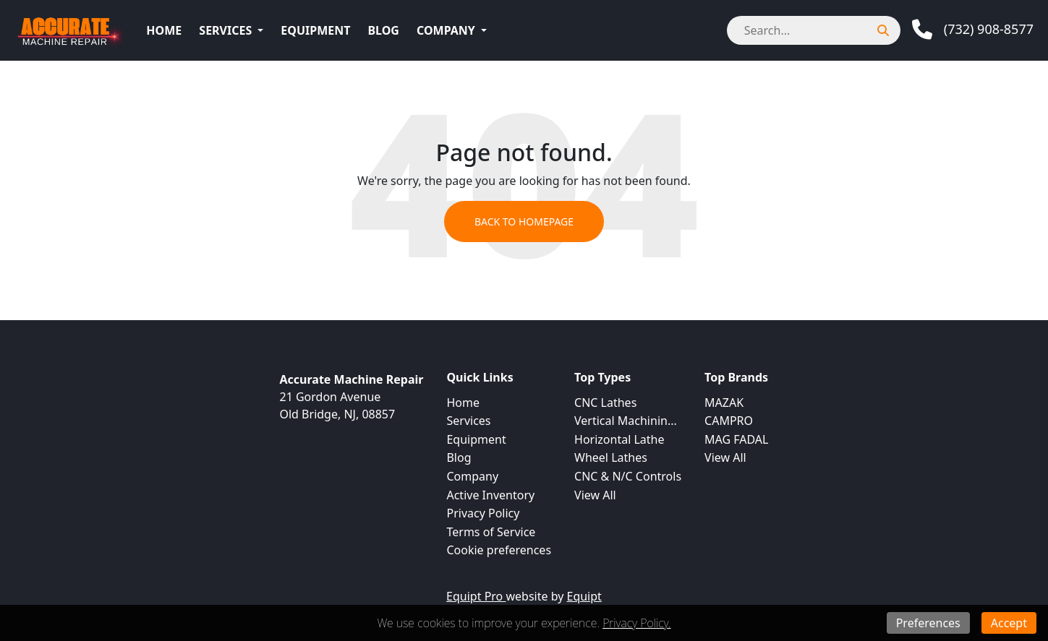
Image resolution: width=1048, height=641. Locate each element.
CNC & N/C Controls (627, 476)
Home (164, 30)
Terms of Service (490, 532)
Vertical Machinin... (625, 421)
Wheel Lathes (610, 457)
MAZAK (724, 402)
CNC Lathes (605, 402)
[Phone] (973, 30)
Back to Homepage (524, 221)
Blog (383, 30)
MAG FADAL (736, 439)
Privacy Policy (482, 513)
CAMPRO (728, 421)
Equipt (584, 596)
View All (595, 495)
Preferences (928, 623)
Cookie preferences (498, 550)
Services (225, 30)
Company (446, 30)
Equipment (315, 30)
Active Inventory (490, 495)
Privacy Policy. (636, 623)
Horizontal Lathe (619, 439)
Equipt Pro (476, 596)
